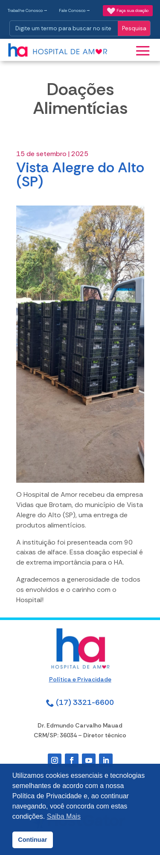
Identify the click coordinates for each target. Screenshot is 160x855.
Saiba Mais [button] (64, 816)
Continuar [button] (32, 839)
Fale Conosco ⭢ (74, 10)
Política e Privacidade (80, 679)
